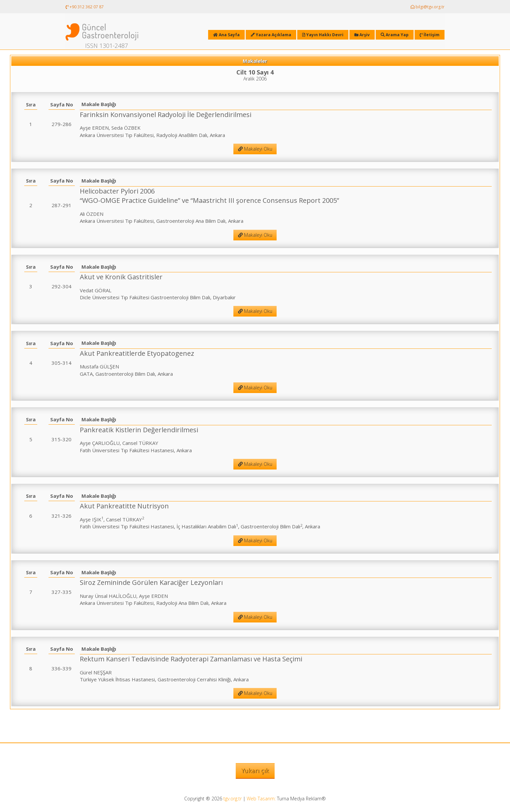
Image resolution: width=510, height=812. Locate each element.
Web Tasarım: (261, 798)
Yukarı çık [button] (255, 770)
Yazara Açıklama (271, 35)
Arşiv (362, 35)
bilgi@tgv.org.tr (428, 7)
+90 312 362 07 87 (84, 7)
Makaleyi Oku (255, 149)
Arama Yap (395, 35)
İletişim (430, 35)
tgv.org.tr (232, 798)
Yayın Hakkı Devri (322, 35)
